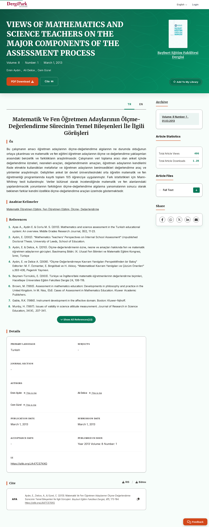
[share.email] (196, 220)
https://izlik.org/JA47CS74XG (29, 463)
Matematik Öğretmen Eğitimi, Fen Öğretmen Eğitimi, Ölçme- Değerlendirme (53, 209)
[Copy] (138, 499)
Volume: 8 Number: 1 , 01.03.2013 (175, 118)
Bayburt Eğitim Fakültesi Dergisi (178, 55)
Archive (162, 102)
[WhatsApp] (171, 220)
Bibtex (141, 482)
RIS (125, 482)
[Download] (196, 190)
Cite (49, 81)
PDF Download (22, 81)
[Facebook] (162, 220)
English (182, 4)
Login (195, 4)
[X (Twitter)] (179, 220)
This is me (30, 393)
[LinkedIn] (188, 220)
